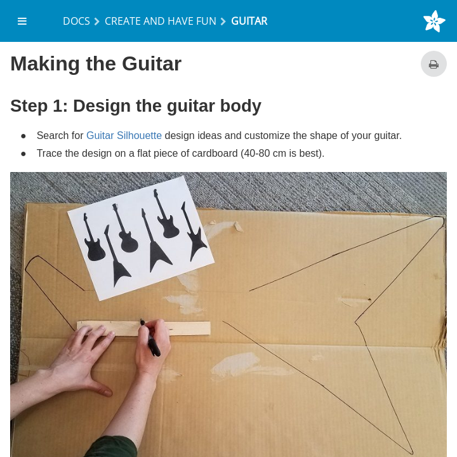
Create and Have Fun (160, 21)
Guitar (249, 21)
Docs (76, 21)
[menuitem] (22, 21)
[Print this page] (434, 64)
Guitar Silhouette (124, 135)
